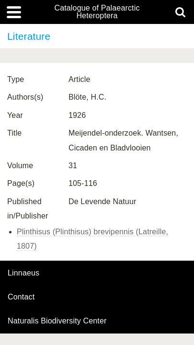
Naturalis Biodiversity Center (57, 321)
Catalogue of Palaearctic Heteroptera (96, 12)
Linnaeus (23, 273)
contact (21, 297)
